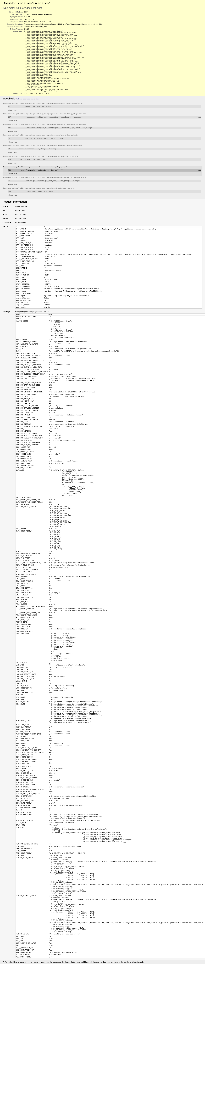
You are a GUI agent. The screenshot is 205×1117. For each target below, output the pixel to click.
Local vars (12, 121)
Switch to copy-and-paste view (27, 109)
